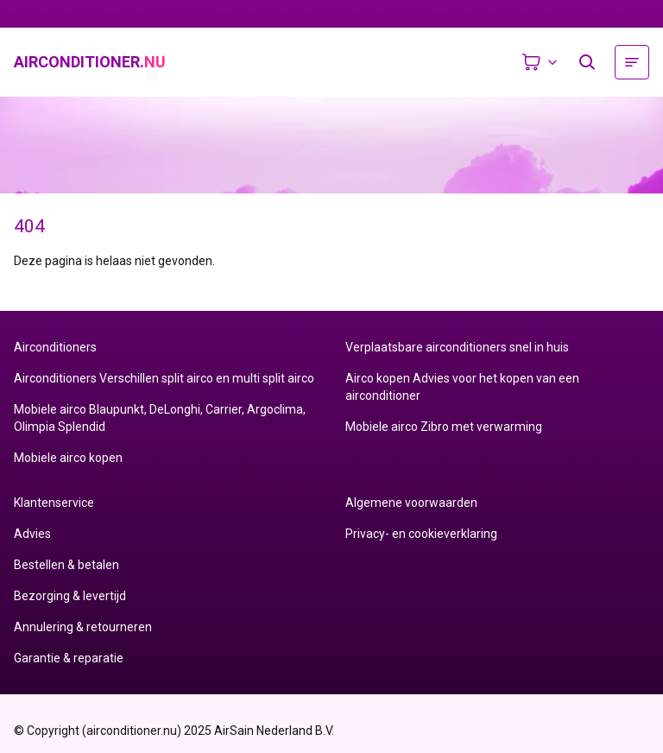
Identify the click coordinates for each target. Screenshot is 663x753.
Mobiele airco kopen (68, 458)
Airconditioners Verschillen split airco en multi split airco (164, 378)
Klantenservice (54, 502)
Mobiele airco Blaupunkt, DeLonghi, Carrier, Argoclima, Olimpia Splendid (160, 417)
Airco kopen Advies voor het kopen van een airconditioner (462, 386)
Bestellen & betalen (66, 565)
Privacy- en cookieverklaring (421, 534)
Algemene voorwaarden (411, 502)
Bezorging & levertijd (70, 596)
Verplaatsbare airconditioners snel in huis (457, 347)
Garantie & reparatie (68, 658)
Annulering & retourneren (83, 627)
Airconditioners (55, 347)
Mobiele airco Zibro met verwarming (443, 426)
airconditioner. (90, 62)
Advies (32, 534)
